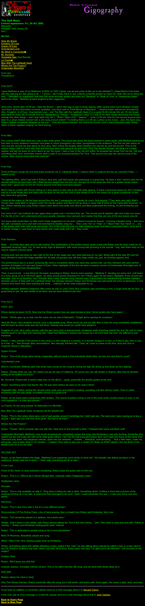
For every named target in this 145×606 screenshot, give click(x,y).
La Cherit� (7, 60)
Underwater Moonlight (12, 68)
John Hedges (103, 595)
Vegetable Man (9, 57)
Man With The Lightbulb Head (16, 63)
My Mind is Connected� (13, 52)
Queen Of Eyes (9, 46)
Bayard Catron (91, 590)
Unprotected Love (10, 49)
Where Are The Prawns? (13, 65)
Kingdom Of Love (10, 43)
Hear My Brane (9, 41)
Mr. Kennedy (7, 54)
